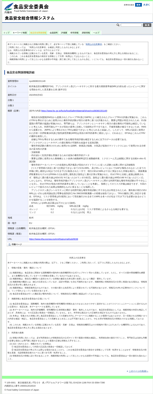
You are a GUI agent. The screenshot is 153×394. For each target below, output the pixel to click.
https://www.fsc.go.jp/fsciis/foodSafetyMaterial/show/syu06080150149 (73, 111)
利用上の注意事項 (94, 44)
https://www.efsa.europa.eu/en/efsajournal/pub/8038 (53, 239)
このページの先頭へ (138, 371)
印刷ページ (17, 244)
